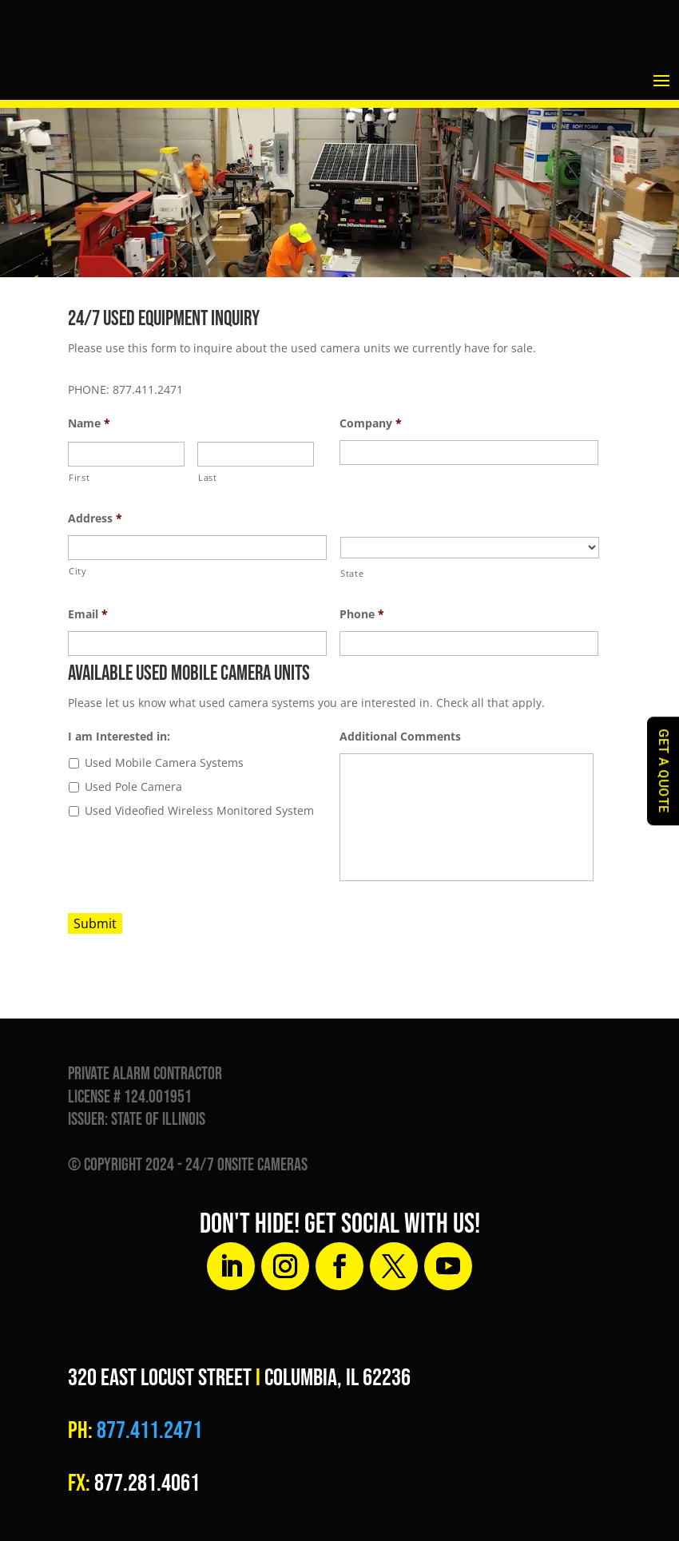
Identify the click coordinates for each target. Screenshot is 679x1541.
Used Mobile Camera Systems (164, 762)
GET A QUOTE (663, 771)
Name (89, 423)
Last (207, 477)
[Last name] (255, 454)
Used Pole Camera (133, 786)
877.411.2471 (147, 1430)
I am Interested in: (119, 736)
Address (95, 518)
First (79, 477)
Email (88, 614)
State (351, 573)
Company (371, 423)
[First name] (126, 454)
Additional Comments (400, 736)
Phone (362, 614)
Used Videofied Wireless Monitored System (199, 810)
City (78, 571)
